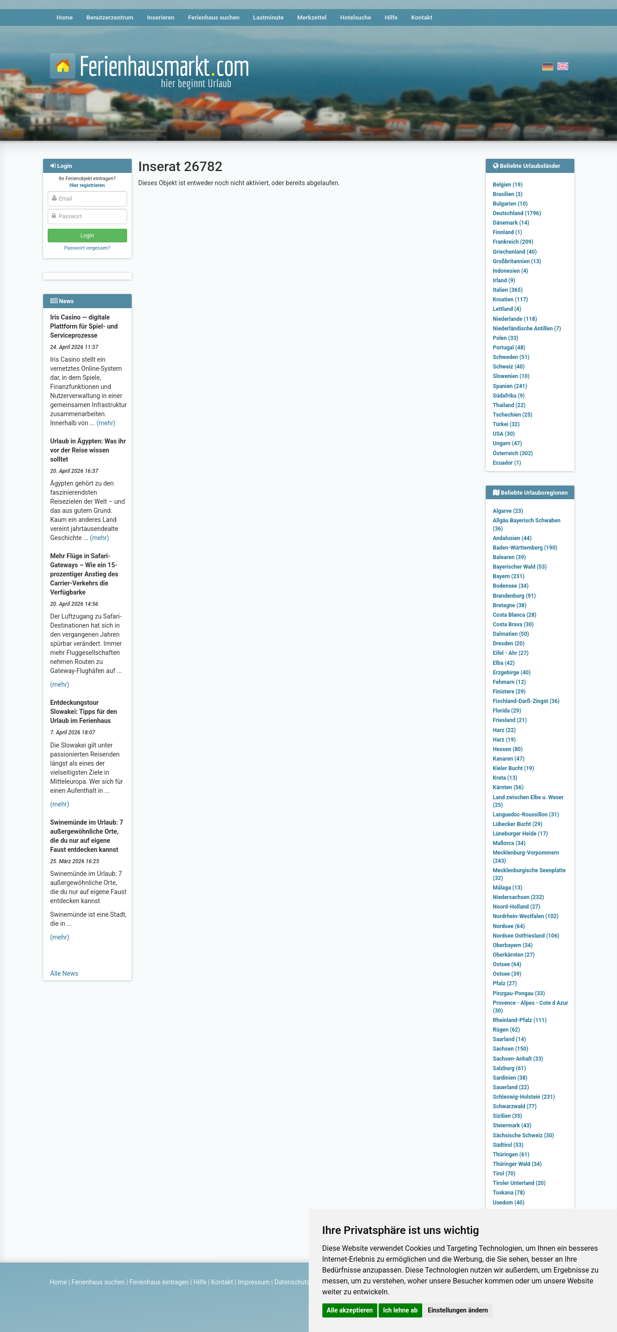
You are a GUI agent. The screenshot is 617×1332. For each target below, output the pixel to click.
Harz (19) (504, 740)
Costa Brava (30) (513, 624)
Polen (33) (505, 338)
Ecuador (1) (507, 463)
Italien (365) (508, 290)
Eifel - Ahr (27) (511, 653)
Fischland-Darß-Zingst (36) (526, 701)
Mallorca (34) (509, 843)
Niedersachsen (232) (518, 897)
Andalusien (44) (512, 538)
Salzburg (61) (509, 1068)
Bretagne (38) (510, 605)
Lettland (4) (507, 309)
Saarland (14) (509, 1039)
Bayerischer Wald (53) (520, 567)
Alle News (64, 973)
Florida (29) (507, 711)
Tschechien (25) (513, 415)
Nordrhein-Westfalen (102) (526, 916)
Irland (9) (504, 280)
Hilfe (391, 17)
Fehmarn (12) (509, 682)
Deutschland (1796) (517, 213)
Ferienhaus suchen (213, 17)
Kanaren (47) (509, 759)
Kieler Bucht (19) (513, 768)
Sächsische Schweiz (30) (523, 1135)
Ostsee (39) (507, 974)
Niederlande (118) (515, 319)
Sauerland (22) (511, 1087)
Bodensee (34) (511, 586)
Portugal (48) (509, 347)
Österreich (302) (513, 453)
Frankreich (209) (513, 242)
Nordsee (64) (509, 926)
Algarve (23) (508, 511)
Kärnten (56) (508, 787)
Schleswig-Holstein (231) (524, 1097)
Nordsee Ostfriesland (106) (526, 936)
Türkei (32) (506, 424)
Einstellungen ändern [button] (458, 1310)
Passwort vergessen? (87, 248)
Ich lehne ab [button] (400, 1310)
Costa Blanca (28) (515, 615)
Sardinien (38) (510, 1078)
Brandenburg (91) (514, 596)
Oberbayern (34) (513, 945)
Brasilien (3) (508, 194)
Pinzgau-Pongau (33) (519, 993)
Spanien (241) (510, 386)
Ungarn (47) (507, 443)
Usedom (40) (509, 1202)
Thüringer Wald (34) (517, 1164)
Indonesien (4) (510, 271)
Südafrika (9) (509, 396)
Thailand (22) (509, 405)
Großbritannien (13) (517, 261)
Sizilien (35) (508, 1116)
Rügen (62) (506, 1030)
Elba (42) (504, 663)
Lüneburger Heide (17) (520, 834)
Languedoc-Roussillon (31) (526, 814)
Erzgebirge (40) (512, 672)
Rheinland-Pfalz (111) (520, 1020)
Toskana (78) (509, 1192)
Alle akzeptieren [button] (350, 1310)
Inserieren (160, 17)
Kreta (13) (505, 778)
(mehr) (105, 423)
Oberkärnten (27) (514, 955)
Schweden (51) (511, 357)
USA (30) (504, 434)
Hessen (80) (508, 749)
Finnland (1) (508, 232)
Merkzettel (312, 17)
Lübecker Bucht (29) (518, 824)
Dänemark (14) (511, 223)
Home (65, 17)
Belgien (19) (508, 185)
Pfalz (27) (505, 983)
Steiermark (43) (512, 1125)
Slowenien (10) (511, 376)
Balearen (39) (509, 557)
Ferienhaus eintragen (158, 1282)
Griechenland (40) (515, 252)
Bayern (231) (509, 576)
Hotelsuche (355, 17)
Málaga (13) (508, 888)
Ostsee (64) (507, 964)
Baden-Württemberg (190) (525, 548)
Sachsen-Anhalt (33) (518, 1059)
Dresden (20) (509, 643)
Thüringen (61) (511, 1154)
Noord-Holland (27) (516, 907)
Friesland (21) (510, 720)
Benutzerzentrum (109, 17)
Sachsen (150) (510, 1049)
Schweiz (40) (509, 367)
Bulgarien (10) (510, 204)
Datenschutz (292, 1282)
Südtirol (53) (508, 1145)
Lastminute (268, 17)
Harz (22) (504, 730)
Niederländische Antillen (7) (527, 328)
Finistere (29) (509, 691)
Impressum (254, 1282)
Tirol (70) (504, 1173)
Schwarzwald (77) (515, 1106)
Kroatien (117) (510, 299)
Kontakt (422, 17)
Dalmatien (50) (511, 634)
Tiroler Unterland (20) (519, 1183)
